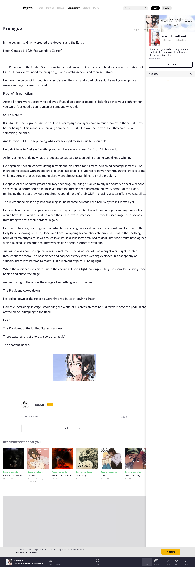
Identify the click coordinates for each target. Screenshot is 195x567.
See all (124, 416)
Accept (171, 551)
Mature (86, 8)
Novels (60, 8)
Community (73, 8)
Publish (166, 8)
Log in (155, 8)
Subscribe (171, 64)
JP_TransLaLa (39, 404)
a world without (174, 36)
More (97, 8)
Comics (50, 8)
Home (40, 8)
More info (19, 552)
